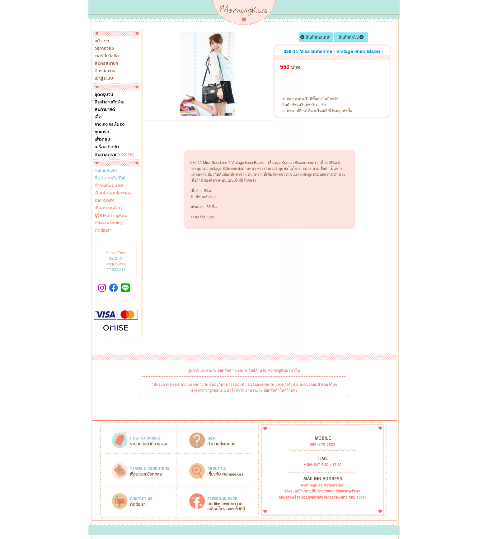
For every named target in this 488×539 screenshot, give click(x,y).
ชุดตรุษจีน (104, 95)
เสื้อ (98, 117)
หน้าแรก (102, 41)
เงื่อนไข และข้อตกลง (113, 193)
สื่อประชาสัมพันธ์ (110, 178)
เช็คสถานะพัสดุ (108, 208)
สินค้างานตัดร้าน (109, 102)
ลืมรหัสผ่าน (105, 71)
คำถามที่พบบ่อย (109, 186)
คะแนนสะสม (106, 171)
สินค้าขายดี (105, 110)
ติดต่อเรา (103, 230)
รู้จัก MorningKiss (111, 215)
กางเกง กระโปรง (109, 125)
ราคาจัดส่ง (105, 201)
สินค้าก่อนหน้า (315, 37)
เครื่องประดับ (107, 147)
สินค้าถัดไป (351, 37)
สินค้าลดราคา (114, 154)
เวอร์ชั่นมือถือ (107, 56)
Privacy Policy (109, 223)
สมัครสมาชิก (106, 63)
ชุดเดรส (102, 132)
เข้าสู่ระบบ (104, 78)
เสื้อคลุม (102, 139)
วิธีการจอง (104, 48)
